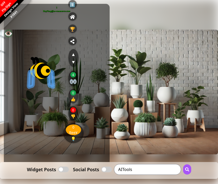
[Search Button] (187, 169)
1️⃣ (72, 5)
